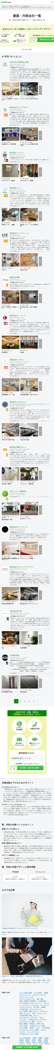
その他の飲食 (42, 1001)
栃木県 (21, 1042)
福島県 (40, 1040)
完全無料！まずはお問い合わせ (27, 1047)
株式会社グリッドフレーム (19, 233)
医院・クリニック (24, 556)
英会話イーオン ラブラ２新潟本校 (29, 225)
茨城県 (46, 1040)
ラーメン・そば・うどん (31, 333)
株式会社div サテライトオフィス (29, 603)
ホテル (41, 1017)
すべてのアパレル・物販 (27, 1021)
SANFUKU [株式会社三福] (19, 62)
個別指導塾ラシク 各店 (8, 394)
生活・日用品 (23, 1025)
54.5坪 (26, 142)
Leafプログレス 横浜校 (8, 180)
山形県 (34, 1040)
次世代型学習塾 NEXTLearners (29, 394)
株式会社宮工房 (15, 611)
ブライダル (22, 1019)
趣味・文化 (40, 1023)
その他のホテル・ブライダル (37, 1019)
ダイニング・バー (25, 80)
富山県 (35, 1044)
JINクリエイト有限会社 (18, 491)
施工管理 (19, 65)
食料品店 (32, 1023)
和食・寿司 (40, 333)
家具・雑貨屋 (23, 1023)
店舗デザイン (13, 65)
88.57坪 (26, 601)
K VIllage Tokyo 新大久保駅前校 (28, 307)
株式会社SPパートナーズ (18, 527)
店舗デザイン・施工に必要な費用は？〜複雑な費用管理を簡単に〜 (22, 976)
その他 (18, 673)
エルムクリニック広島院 (26, 558)
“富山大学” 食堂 (24, 440)
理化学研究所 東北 (7, 519)
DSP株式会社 (14, 655)
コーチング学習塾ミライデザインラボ (10, 99)
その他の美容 (46, 1027)
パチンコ (43, 1030)
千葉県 (40, 1042)
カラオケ (22, 1032)
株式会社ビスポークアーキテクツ (21, 567)
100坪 (7, 482)
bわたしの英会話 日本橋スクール (10, 307)
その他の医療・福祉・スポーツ (29, 1015)
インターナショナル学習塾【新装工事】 (29, 144)
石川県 (41, 1044)
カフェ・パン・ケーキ (45, 80)
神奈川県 (22, 1044)
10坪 (25, 268)
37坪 (6, 268)
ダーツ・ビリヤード (33, 1032)
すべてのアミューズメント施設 (29, 1030)
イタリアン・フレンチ (35, 80)
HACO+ (4, 270)
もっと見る (45, 982)
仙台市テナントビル (25, 518)
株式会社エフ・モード (17, 315)
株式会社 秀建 (15, 277)
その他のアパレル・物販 (37, 1025)
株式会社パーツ (15, 188)
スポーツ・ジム (23, 96)
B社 (3, 648)
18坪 (7, 392)
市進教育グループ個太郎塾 (9, 144)
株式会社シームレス (17, 153)
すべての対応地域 (24, 1038)
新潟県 (29, 1044)
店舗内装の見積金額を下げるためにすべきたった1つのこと (20, 928)
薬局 (33, 1013)
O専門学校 (4, 352)
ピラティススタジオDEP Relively (29, 98)
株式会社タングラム (17, 360)
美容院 (3, 268)
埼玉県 (34, 1042)
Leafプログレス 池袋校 (26, 180)
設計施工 (24, 65)
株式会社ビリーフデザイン (19, 107)
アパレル (22, 516)
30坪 (29, 96)
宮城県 (21, 1040)
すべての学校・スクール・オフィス (30, 1003)
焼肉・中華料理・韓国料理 (27, 1001)
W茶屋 (22, 352)
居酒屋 (18, 80)
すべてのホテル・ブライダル (28, 1017)
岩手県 (47, 1038)
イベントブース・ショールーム (40, 584)
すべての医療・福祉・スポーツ (29, 1011)
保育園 (43, 1007)
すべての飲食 (38, 993)
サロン (21, 268)
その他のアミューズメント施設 (29, 1034)
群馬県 (28, 1042)
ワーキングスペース (6, 646)
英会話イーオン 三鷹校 (8, 224)
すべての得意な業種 (25, 993)
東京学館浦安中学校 (7, 692)
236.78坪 (8, 601)
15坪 (26, 392)
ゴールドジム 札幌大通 (26, 484)
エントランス (41, 629)
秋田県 (28, 1040)
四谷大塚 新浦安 (6, 484)
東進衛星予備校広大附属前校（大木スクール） (10, 559)
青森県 (40, 1038)
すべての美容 (23, 1027)
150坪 (29, 482)
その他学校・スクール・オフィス (9, 516)
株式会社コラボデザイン (18, 402)
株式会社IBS (23, 692)
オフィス (49, 421)
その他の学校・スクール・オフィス (30, 1009)
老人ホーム (44, 1011)
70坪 (26, 690)
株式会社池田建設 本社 (8, 603)
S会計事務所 (23, 648)
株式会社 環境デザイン (18, 447)
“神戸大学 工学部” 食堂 (8, 440)
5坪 (26, 350)
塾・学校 (4, 96)
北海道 (34, 1038)
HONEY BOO (23, 270)
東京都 (46, 1042)
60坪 (7, 96)
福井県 (47, 1044)
